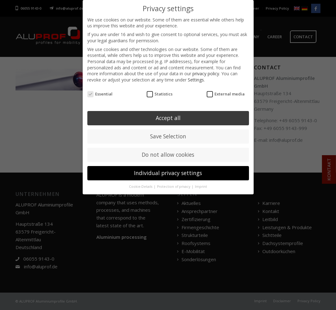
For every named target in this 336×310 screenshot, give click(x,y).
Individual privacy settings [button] (168, 172)
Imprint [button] (201, 185)
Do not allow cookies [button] (168, 153)
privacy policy (205, 73)
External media (226, 93)
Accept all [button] (168, 117)
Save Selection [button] (168, 135)
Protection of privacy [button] (174, 185)
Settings (196, 78)
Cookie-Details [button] (141, 185)
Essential (100, 93)
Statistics (160, 93)
